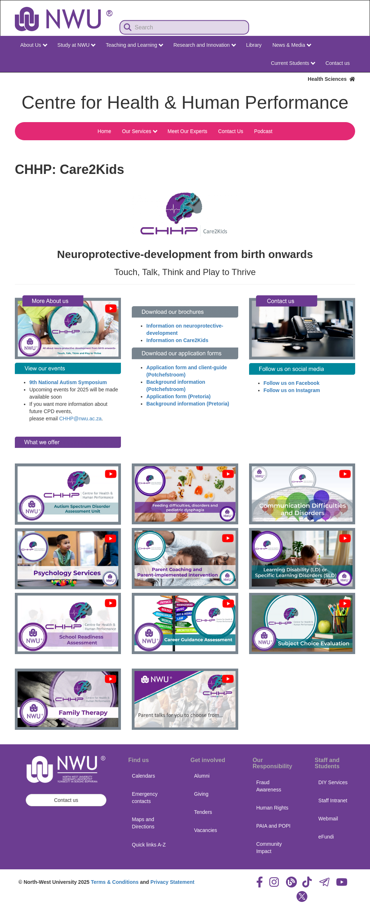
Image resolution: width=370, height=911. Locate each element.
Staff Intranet (332, 800)
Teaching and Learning (134, 45)
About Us (33, 45)
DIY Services (333, 782)
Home (104, 131)
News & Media (291, 45)
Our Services (139, 131)
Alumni (202, 776)
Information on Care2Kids (177, 340)
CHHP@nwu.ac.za (80, 418)
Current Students (293, 63)
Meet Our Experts (187, 131)
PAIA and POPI (273, 826)
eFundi (326, 837)
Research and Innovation (204, 45)
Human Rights (272, 808)
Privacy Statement (172, 882)
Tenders (203, 812)
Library (254, 45)
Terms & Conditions (115, 882)
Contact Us (230, 131)
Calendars (143, 776)
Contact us (337, 63)
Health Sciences (331, 79)
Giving (201, 794)
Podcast (263, 131)
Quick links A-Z (148, 845)
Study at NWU (77, 45)
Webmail (328, 818)
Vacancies (205, 830)
